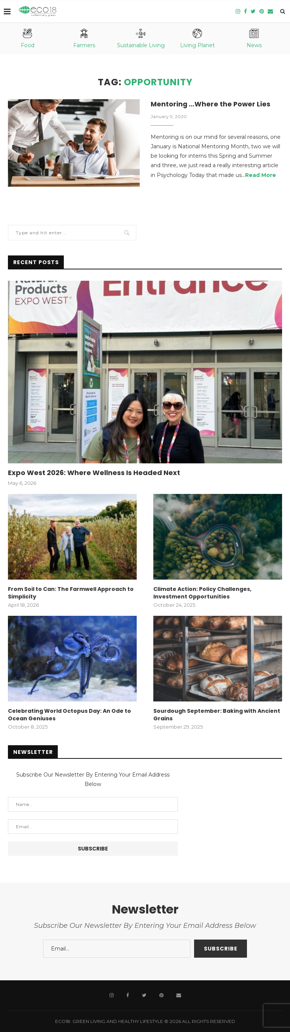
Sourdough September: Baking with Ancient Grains (216, 714)
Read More (260, 175)
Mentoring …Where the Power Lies (211, 104)
